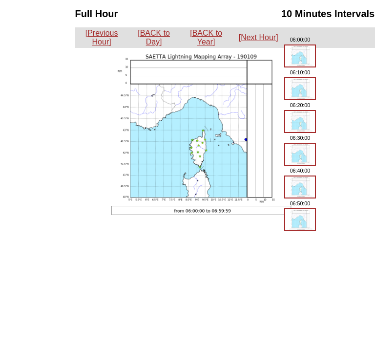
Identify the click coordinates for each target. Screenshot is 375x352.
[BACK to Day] (154, 37)
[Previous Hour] (101, 37)
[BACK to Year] (206, 37)
